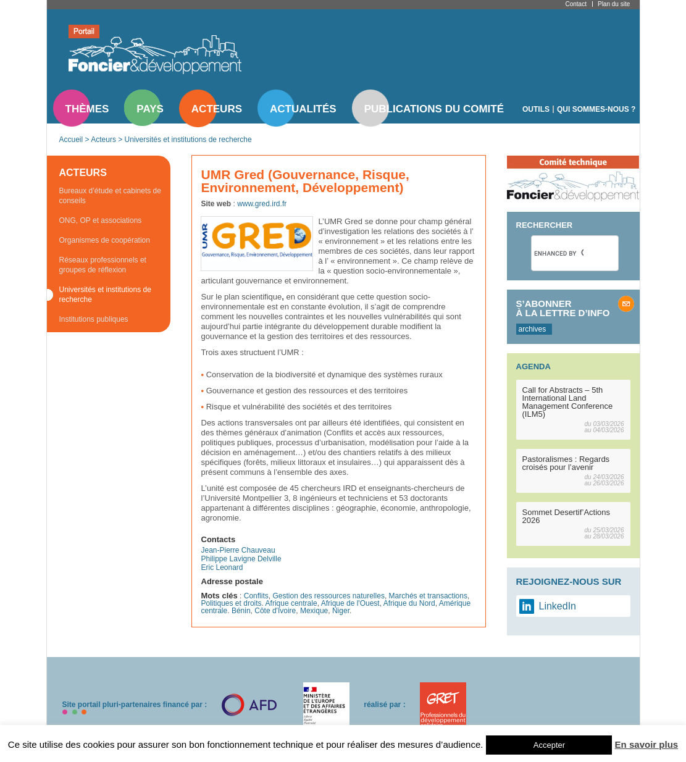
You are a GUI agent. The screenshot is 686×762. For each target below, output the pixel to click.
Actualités (303, 109)
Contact (576, 4)
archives (532, 329)
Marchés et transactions (428, 596)
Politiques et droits (231, 603)
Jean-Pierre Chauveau (238, 550)
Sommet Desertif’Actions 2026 (566, 516)
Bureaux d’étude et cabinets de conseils (110, 195)
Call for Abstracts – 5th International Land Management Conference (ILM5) (567, 402)
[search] (559, 253)
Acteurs (216, 109)
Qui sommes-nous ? (596, 109)
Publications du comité (434, 109)
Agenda (533, 366)
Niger (340, 610)
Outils (536, 109)
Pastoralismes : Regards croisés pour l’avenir (566, 463)
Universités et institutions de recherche (188, 139)
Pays (149, 109)
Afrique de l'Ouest (350, 603)
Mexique (314, 610)
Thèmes (87, 109)
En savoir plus (647, 744)
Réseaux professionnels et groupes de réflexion (102, 265)
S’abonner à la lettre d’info (563, 308)
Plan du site (614, 4)
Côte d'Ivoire (275, 610)
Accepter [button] (549, 745)
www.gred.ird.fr (262, 203)
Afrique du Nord (409, 603)
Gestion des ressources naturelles (328, 596)
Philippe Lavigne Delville (241, 559)
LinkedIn (558, 606)
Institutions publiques (93, 319)
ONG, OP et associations (100, 220)
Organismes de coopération (104, 240)
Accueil (71, 139)
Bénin (241, 610)
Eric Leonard (222, 567)
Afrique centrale (291, 603)
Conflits (256, 596)
